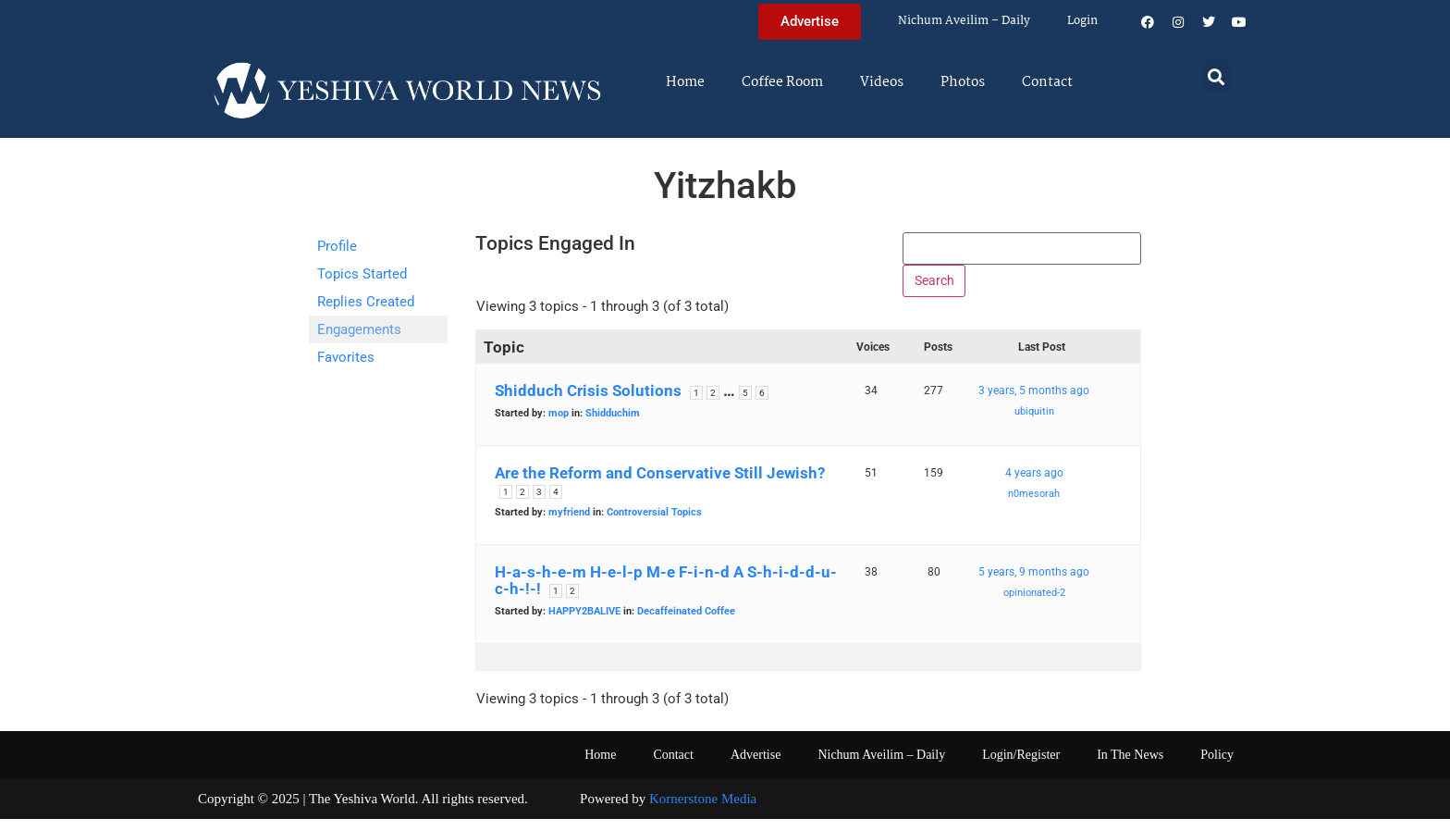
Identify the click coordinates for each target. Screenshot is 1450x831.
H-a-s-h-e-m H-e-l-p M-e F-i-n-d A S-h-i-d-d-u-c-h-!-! (666, 593)
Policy (1217, 768)
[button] (1216, 76)
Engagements (359, 329)
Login (1082, 21)
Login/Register (1021, 768)
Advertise (755, 768)
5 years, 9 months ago (1033, 584)
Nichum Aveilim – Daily (964, 21)
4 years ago (1034, 485)
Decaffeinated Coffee (686, 624)
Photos (962, 82)
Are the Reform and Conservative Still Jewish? (660, 486)
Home (685, 82)
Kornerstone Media (702, 811)
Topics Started (362, 274)
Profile (337, 246)
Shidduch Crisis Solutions (588, 403)
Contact (1047, 82)
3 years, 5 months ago (1033, 403)
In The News (1130, 768)
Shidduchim (612, 426)
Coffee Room (782, 82)
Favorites (346, 357)
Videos (881, 82)
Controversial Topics (654, 525)
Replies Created (365, 301)
